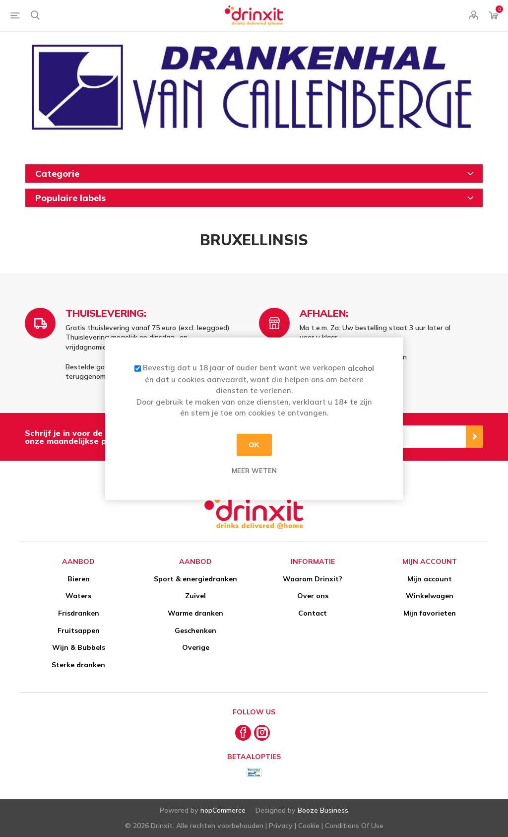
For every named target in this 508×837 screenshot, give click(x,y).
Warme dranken (195, 613)
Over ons (312, 595)
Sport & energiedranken (195, 578)
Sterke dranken (78, 664)
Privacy (281, 825)
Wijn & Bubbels (78, 647)
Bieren (78, 578)
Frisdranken (78, 613)
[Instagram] (262, 733)
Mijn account (429, 578)
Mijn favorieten (429, 613)
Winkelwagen (429, 595)
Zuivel (195, 595)
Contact (312, 613)
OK (254, 445)
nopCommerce (223, 810)
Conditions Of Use (354, 825)
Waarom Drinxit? (312, 578)
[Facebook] (243, 733)
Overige (195, 647)
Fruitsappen (79, 630)
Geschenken (195, 630)
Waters (78, 595)
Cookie (308, 825)
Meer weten (254, 470)
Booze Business (323, 810)
